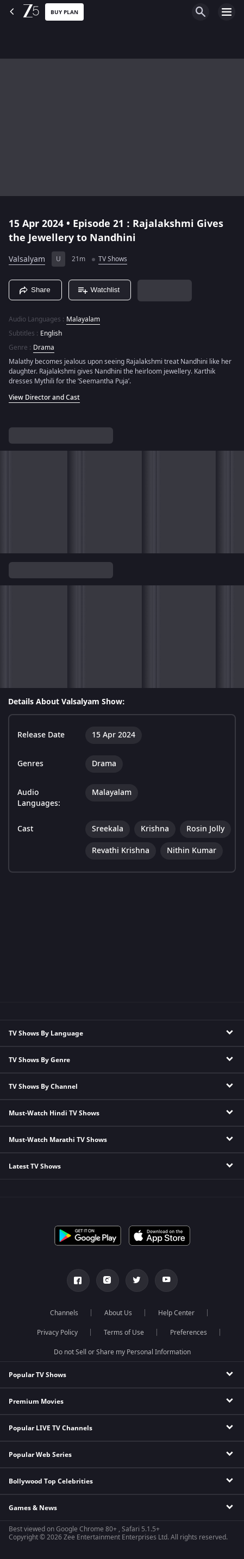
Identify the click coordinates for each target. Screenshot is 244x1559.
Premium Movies (36, 1401)
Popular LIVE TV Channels (50, 1428)
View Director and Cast (44, 397)
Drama (43, 347)
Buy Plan (64, 12)
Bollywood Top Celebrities (51, 1481)
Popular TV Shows (37, 1375)
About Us (118, 1313)
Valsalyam (27, 259)
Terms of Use (124, 1332)
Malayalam (83, 319)
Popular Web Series (40, 1454)
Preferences (188, 1332)
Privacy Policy (57, 1332)
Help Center (176, 1313)
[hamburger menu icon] (226, 12)
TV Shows (112, 259)
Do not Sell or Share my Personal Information (122, 1352)
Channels (64, 1313)
